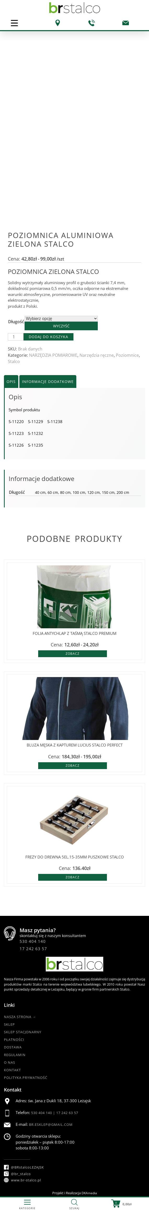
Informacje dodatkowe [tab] (48, 381)
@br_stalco (17, 1173)
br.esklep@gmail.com (51, 1124)
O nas (9, 1062)
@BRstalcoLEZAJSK (24, 1167)
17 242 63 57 (33, 948)
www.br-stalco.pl (22, 1180)
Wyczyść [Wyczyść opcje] (61, 325)
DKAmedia (89, 1193)
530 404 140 (33, 941)
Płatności (14, 1039)
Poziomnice (127, 355)
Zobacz (72, 653)
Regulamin (15, 1054)
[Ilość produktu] (16, 336)
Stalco (14, 361)
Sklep (9, 1024)
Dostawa (13, 1047)
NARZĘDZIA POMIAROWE (53, 355)
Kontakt (12, 1070)
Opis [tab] (11, 381)
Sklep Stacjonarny (22, 1032)
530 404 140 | (43, 1112)
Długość (16, 322)
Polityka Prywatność (25, 1077)
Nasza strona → (20, 1016)
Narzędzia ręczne (96, 355)
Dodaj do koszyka (48, 336)
